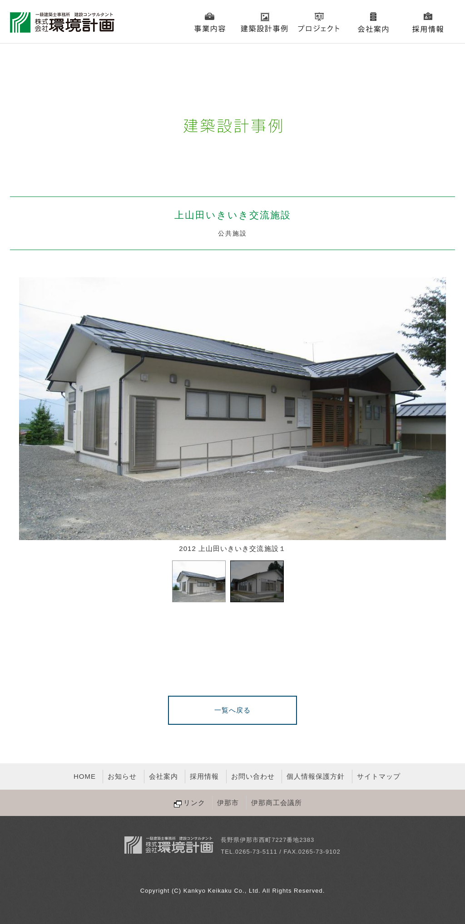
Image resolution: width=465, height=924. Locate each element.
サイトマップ (379, 776)
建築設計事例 (264, 22)
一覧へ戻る (232, 710)
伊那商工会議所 (276, 802)
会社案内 (373, 22)
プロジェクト (319, 22)
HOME (85, 776)
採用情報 (428, 22)
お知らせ (122, 776)
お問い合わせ (253, 776)
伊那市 (228, 802)
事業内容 (210, 22)
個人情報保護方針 (316, 776)
